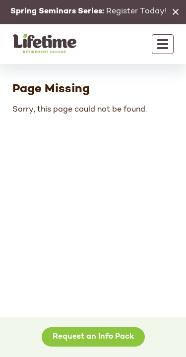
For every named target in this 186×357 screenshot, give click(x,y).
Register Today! (88, 11)
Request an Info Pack (93, 337)
